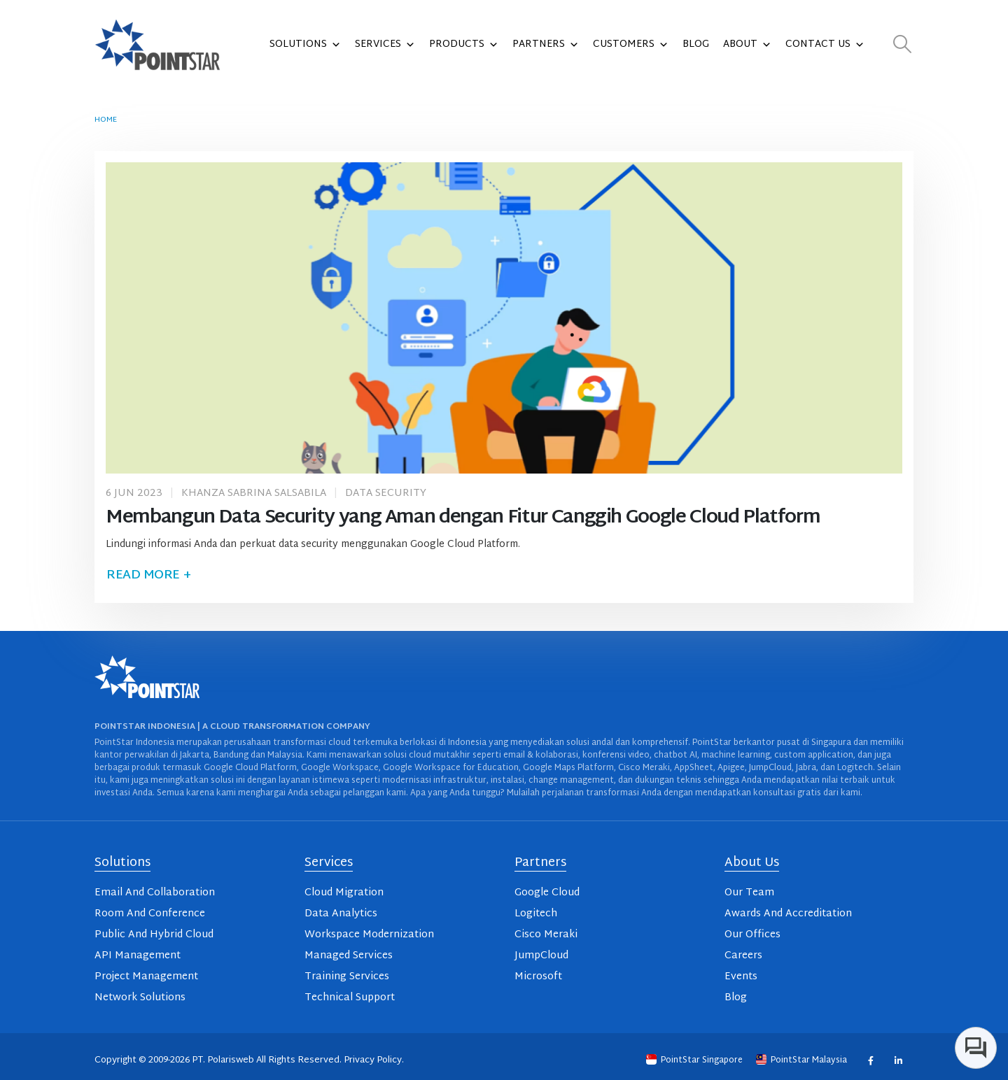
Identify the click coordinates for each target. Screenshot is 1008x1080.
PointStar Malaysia (802, 1060)
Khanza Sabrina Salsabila (253, 493)
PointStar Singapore (695, 1060)
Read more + (148, 575)
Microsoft (538, 976)
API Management (137, 955)
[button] (902, 45)
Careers (743, 955)
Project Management (146, 976)
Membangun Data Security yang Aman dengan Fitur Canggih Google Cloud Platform (463, 518)
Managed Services (348, 955)
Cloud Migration (344, 892)
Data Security (385, 493)
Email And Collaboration (154, 892)
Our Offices (752, 934)
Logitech (535, 913)
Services (385, 45)
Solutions (305, 45)
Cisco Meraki (546, 934)
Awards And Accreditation (788, 913)
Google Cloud (547, 892)
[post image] (504, 317)
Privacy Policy (373, 1060)
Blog (695, 44)
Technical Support (349, 997)
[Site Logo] (157, 45)
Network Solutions (140, 997)
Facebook (870, 1060)
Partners (545, 45)
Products (463, 45)
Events (740, 976)
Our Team (749, 892)
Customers (630, 45)
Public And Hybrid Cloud (154, 934)
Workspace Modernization (369, 934)
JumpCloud (541, 955)
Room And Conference (149, 913)
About (747, 45)
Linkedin (898, 1060)
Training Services (346, 976)
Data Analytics (340, 913)
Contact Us (824, 45)
